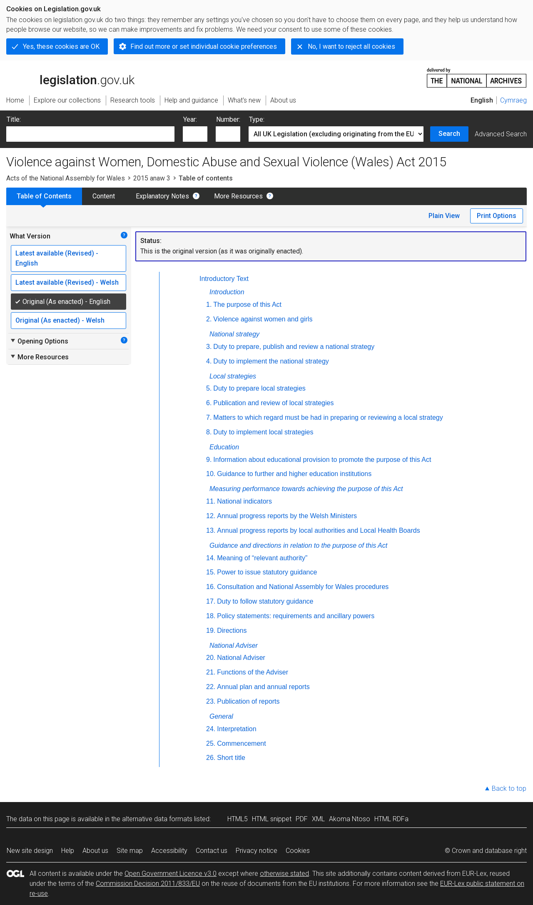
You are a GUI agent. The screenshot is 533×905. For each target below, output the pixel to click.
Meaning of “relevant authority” (262, 558)
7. (209, 417)
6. (209, 402)
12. (210, 515)
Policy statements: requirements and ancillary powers (295, 615)
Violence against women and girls (262, 319)
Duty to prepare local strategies (259, 388)
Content (103, 196)
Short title (231, 757)
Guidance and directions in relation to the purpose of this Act (298, 545)
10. (210, 473)
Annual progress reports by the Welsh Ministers (287, 515)
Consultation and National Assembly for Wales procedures (303, 586)
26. (210, 757)
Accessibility (169, 851)
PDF (302, 819)
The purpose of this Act (247, 304)
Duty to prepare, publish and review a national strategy (293, 346)
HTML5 (237, 819)
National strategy (234, 334)
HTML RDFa (391, 819)
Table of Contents (44, 196)
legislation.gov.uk (70, 77)
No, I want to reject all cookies (351, 46)
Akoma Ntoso (349, 819)
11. (210, 501)
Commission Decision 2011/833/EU (148, 883)
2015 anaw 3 (151, 178)
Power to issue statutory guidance (267, 572)
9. (209, 459)
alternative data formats (157, 819)
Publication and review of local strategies (273, 402)
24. (210, 728)
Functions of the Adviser (252, 672)
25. (210, 743)
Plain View (444, 216)
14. (210, 558)
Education (224, 447)
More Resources (238, 196)
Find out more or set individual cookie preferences (203, 46)
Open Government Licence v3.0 (171, 873)
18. (210, 615)
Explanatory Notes (162, 196)
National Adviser (233, 645)
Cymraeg (513, 100)
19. (210, 630)
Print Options (496, 216)
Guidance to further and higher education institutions (294, 473)
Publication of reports (248, 701)
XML (318, 819)
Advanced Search (501, 134)
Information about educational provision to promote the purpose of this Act (322, 459)
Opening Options (39, 341)
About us (95, 851)
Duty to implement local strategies (263, 432)
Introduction (226, 292)
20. (210, 657)
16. (210, 586)
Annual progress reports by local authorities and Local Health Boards (318, 530)
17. (210, 601)
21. (210, 672)
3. (209, 346)
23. (210, 701)
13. (210, 530)
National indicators (244, 501)
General (221, 716)
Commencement (241, 743)
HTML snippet (271, 819)
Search (449, 134)
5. (209, 388)
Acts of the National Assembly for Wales (65, 178)
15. (210, 572)
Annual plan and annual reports (263, 686)
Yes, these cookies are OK (61, 46)
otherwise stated (284, 873)
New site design (30, 851)
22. (210, 686)
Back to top (509, 788)
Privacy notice (256, 851)
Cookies (298, 851)
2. (209, 319)
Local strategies (232, 376)
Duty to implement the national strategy (271, 361)
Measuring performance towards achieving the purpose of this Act (306, 488)
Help (67, 851)
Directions (232, 630)
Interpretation (236, 728)
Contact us (211, 851)
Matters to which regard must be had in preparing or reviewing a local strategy (328, 417)
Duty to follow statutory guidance (265, 601)
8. (209, 432)
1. (209, 304)
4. (209, 361)
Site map (130, 851)
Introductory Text (224, 278)
